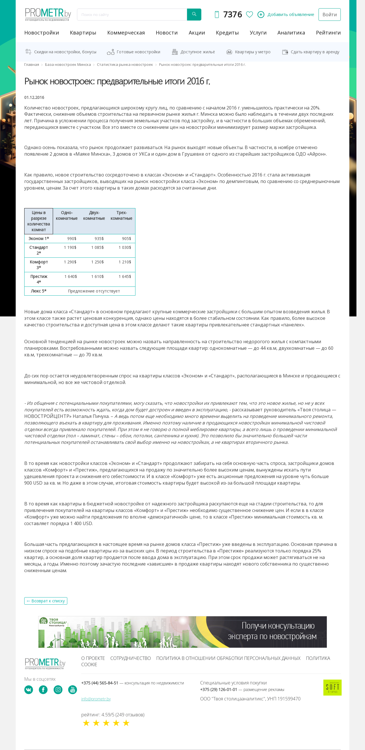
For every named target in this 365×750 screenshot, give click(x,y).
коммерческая (126, 32)
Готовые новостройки (138, 51)
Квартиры (83, 32)
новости (167, 32)
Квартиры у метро (253, 51)
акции (197, 32)
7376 (232, 14)
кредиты (227, 32)
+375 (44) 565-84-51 (132, 683)
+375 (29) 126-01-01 (242, 689)
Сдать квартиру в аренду (315, 51)
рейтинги (328, 32)
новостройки (41, 32)
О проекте (93, 658)
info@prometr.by (96, 699)
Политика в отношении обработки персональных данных (228, 658)
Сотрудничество (130, 658)
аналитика (291, 32)
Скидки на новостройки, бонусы (65, 51)
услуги (258, 32)
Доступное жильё (198, 51)
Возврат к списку (48, 600)
